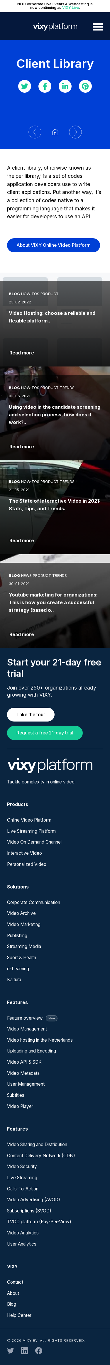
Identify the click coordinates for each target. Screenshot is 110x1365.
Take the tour (30, 714)
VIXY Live (70, 7)
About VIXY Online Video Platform (53, 245)
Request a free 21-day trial (44, 733)
